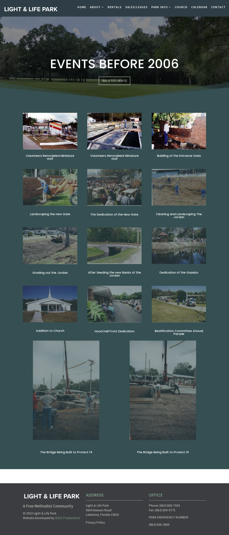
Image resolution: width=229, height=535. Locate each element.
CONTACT (218, 7)
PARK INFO (159, 7)
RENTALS (115, 7)
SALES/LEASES (136, 7)
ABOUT (95, 7)
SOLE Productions (67, 518)
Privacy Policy (95, 522)
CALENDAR (199, 7)
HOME (81, 7)
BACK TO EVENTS (114, 81)
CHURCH (181, 7)
